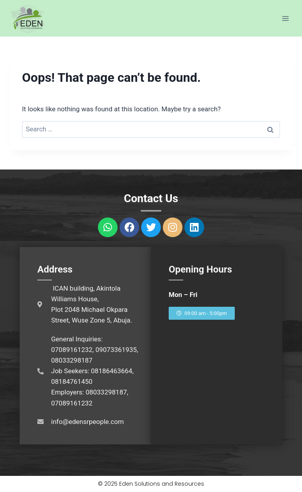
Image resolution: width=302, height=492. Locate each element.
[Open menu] (285, 18)
